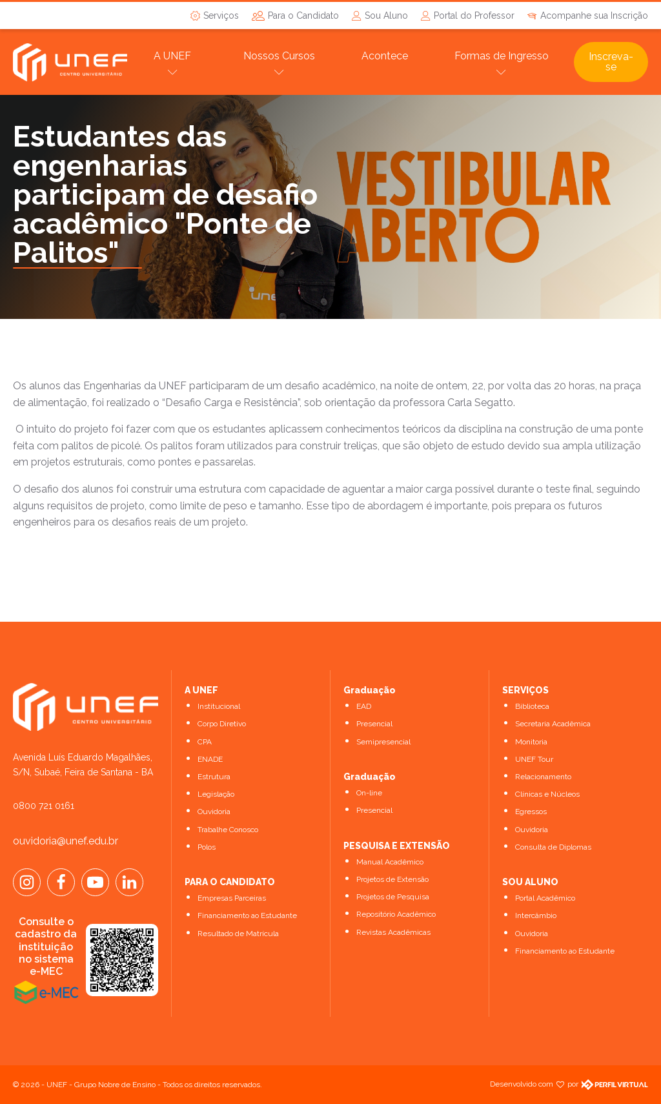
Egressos (531, 811)
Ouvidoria (214, 811)
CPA (205, 741)
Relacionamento (543, 776)
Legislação (216, 794)
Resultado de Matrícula (238, 933)
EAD (363, 706)
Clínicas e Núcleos (547, 794)
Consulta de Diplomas (553, 847)
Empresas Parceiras (232, 898)
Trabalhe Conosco (228, 829)
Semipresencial (383, 741)
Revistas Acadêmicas (393, 932)
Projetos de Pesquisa (392, 896)
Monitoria (531, 741)
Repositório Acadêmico (396, 914)
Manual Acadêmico (389, 861)
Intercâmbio (535, 915)
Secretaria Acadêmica (553, 723)
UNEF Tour (534, 759)
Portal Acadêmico (545, 898)
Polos (207, 847)
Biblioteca (532, 706)
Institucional (219, 706)
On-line (369, 792)
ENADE (210, 759)
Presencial (374, 723)
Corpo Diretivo (222, 723)
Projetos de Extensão (392, 879)
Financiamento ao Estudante (247, 915)
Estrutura (214, 776)
